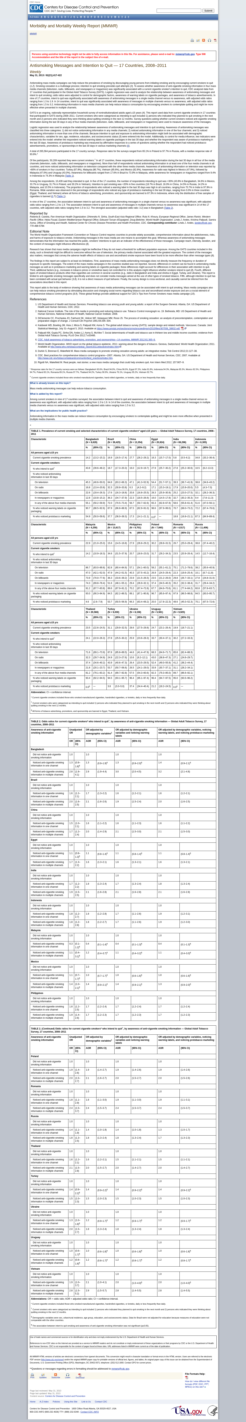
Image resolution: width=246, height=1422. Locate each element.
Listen (67, 1377)
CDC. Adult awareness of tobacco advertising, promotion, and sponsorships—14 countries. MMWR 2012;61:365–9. (96, 339)
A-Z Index (44, 1401)
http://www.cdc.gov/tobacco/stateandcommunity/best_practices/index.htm (75, 358)
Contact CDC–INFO (90, 1412)
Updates (43, 1377)
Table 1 (69, 175)
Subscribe (56, 1377)
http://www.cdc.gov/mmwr (52, 1360)
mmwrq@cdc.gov (185, 54)
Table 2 (168, 208)
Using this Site (70, 1401)
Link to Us (86, 1401)
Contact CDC (101, 1401)
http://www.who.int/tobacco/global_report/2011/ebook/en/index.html (84, 346)
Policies (56, 1401)
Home (33, 1401)
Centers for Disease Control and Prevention (65, 1396)
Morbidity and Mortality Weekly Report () (74, 25)
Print (32, 1377)
